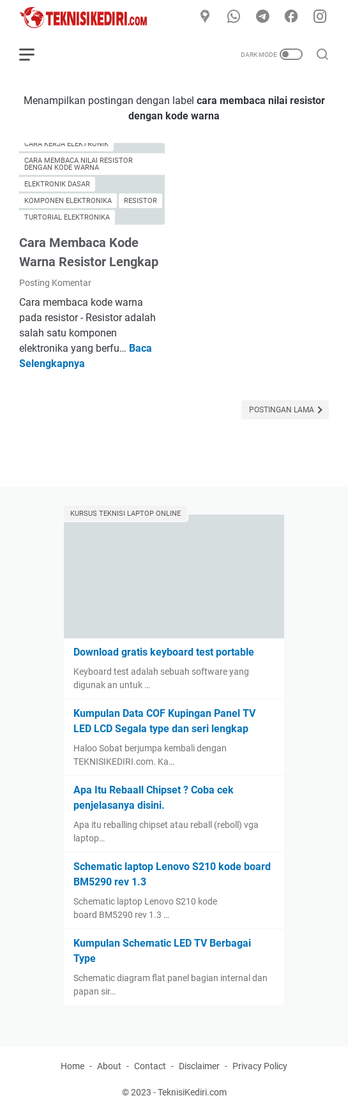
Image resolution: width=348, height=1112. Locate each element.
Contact (150, 1066)
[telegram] (262, 17)
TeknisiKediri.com (192, 1092)
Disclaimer (199, 1066)
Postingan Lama (282, 409)
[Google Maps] (205, 17)
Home (72, 1066)
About (109, 1066)
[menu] (34, 54)
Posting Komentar (55, 283)
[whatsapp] (234, 17)
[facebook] (291, 17)
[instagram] (320, 17)
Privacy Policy (259, 1066)
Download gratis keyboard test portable (163, 652)
